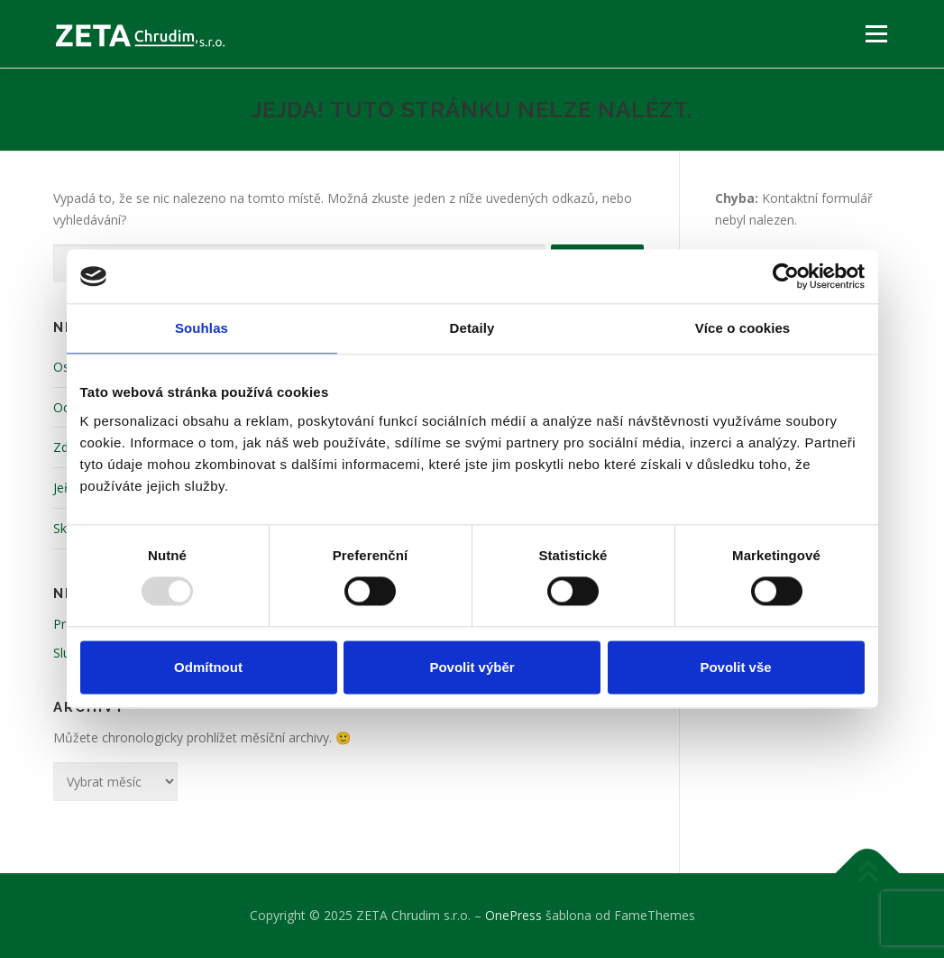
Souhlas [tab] (201, 328)
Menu (876, 33)
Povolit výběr (471, 667)
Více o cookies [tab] (743, 328)
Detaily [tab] (472, 328)
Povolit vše (735, 667)
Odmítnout (208, 667)
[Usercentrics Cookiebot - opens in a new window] (786, 276)
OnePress (513, 915)
